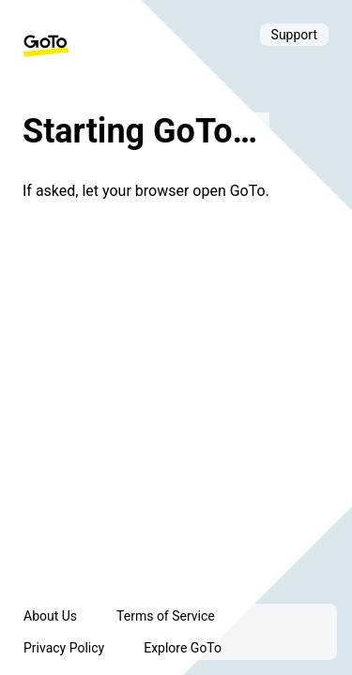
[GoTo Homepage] (46, 45)
